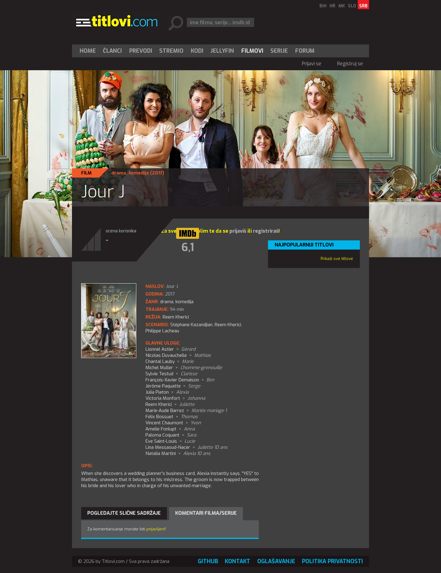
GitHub (208, 561)
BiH (322, 6)
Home (88, 51)
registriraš (265, 231)
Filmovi (252, 51)
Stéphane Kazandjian (191, 325)
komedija (139, 173)
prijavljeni (155, 529)
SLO (352, 6)
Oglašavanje (276, 561)
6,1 (187, 247)
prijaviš (237, 231)
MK (341, 6)
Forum (305, 51)
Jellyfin (222, 51)
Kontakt (237, 561)
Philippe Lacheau (162, 331)
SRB (363, 6)
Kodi (197, 51)
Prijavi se (311, 63)
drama (118, 173)
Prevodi (140, 51)
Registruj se (350, 63)
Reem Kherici (228, 325)
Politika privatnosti (332, 561)
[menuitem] (89, 50)
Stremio (171, 51)
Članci (112, 51)
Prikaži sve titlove (337, 258)
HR (332, 6)
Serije (279, 51)
